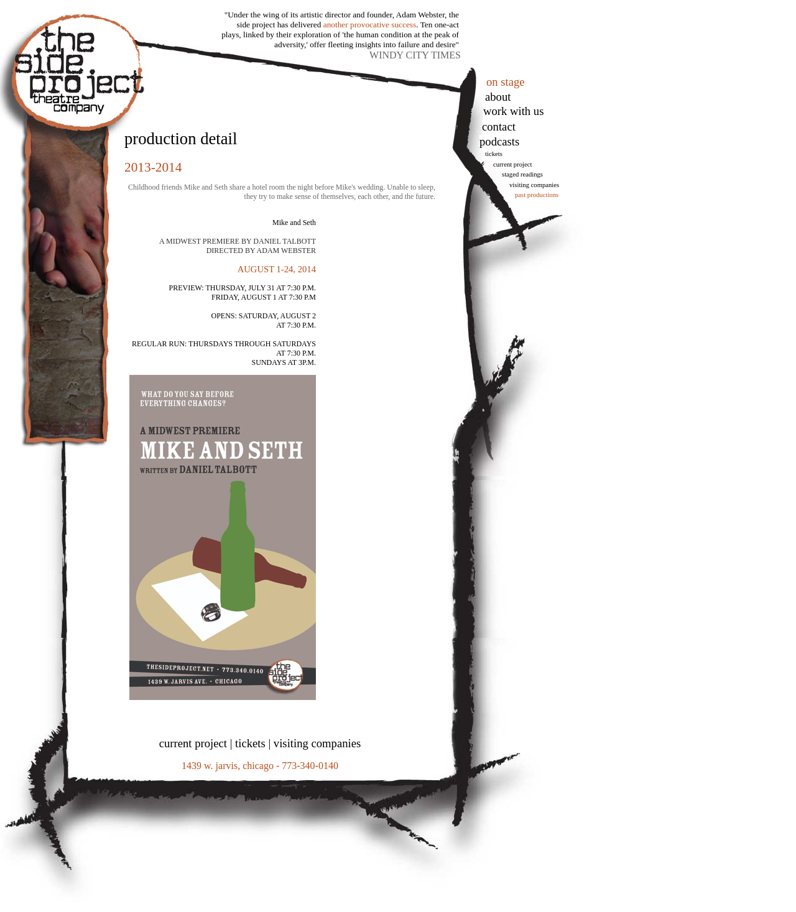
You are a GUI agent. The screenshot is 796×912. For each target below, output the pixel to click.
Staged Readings (522, 174)
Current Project (512, 164)
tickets (493, 153)
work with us (513, 110)
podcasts (499, 141)
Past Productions (536, 194)
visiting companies (317, 743)
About (498, 96)
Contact (499, 126)
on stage (505, 81)
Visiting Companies (534, 185)
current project (193, 743)
